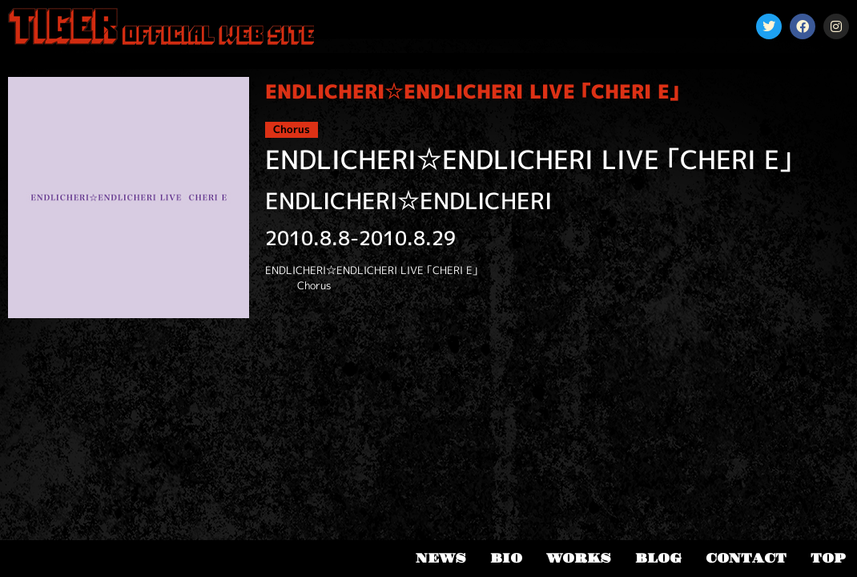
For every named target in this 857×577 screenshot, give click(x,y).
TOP (828, 559)
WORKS (578, 559)
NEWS (441, 559)
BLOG (658, 559)
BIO (506, 559)
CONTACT (746, 559)
